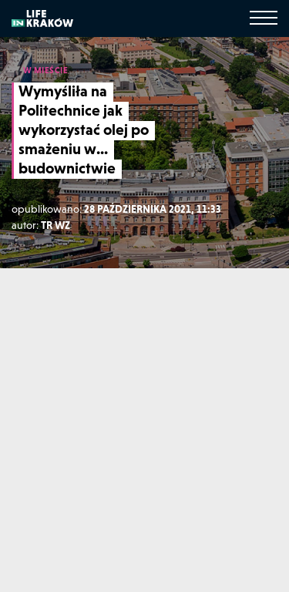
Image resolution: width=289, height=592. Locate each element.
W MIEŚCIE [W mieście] (46, 70)
